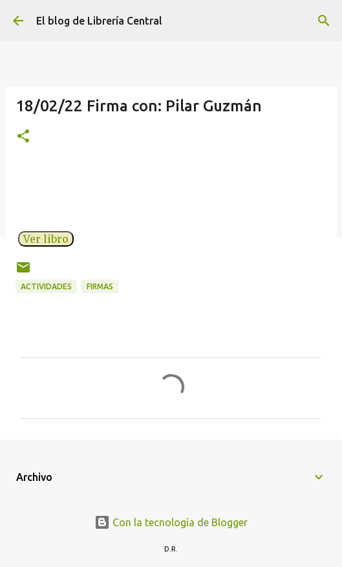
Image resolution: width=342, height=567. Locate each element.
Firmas (100, 286)
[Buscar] (324, 20)
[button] (23, 137)
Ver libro (46, 238)
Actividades (46, 286)
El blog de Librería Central (99, 21)
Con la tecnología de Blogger (171, 522)
